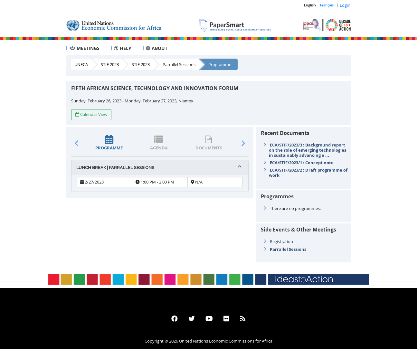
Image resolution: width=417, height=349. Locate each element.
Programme (219, 64)
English (310, 5)
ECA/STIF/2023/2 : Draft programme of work (308, 172)
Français (327, 5)
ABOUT (156, 48)
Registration (281, 241)
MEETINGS (85, 48)
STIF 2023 (110, 64)
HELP (122, 48)
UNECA (81, 64)
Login (345, 5)
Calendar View (91, 114)
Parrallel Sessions (179, 64)
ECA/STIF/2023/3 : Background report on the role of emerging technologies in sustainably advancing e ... (307, 150)
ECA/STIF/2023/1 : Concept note (302, 162)
